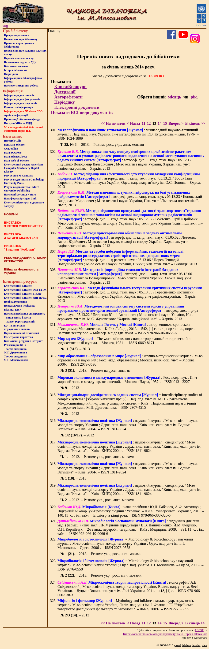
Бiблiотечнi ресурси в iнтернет (23, 341)
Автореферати (68, 96)
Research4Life (12, 140)
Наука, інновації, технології (21, 333)
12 (149, 123)
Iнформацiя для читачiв (19, 95)
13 (154, 123)
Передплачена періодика (19, 305)
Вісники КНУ (12, 309)
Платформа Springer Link (20, 198)
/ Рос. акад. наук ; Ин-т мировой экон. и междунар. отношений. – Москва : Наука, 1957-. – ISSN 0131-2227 (127, 379)
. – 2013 (75, 349)
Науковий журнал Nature (20, 194)
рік (194, 96)
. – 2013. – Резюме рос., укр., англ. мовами (102, 144)
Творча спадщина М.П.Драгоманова (15, 350)
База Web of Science (16, 160)
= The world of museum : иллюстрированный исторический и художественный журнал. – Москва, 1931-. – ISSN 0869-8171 (123, 341)
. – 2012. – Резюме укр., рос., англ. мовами (97, 457)
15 (165, 123)
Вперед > (175, 123)
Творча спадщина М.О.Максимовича (16, 358)
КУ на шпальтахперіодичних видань (17, 327)
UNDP (199, 630)
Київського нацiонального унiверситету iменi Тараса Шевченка (165, 634)
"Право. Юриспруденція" (20, 321)
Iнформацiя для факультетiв (22, 99)
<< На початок (113, 123)
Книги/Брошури (70, 86)
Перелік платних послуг (19, 58)
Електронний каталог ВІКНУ (23, 293)
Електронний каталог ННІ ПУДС (25, 297)
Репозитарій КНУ (15, 345)
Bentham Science (14, 144)
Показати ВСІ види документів (82, 112)
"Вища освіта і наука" (18, 317)
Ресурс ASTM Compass (18, 175)
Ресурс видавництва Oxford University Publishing (21, 188)
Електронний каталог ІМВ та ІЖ (25, 289)
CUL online (11, 148)
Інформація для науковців (20, 103)
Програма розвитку (16, 35)
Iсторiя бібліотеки (15, 70)
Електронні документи (76, 107)
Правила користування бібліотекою (19, 44)
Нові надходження (15, 301)
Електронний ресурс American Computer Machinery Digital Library (23, 168)
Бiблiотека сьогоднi (16, 66)
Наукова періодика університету (24, 313)
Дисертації (65, 91)
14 (159, 123)
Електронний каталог (18, 285)
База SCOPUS (13, 152)
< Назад (133, 123)
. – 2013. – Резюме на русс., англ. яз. (95, 370)
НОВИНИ (11, 214)
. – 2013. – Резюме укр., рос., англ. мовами (100, 554)
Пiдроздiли (11, 74)
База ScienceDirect (15, 156)
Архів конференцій (16, 115)
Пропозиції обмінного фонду (22, 119)
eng (5, 25)
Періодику (64, 102)
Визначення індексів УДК (20, 62)
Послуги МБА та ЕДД (18, 123)
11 (143, 123)
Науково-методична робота (21, 85)
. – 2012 (77, 435)
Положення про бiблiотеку (20, 39)
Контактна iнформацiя (18, 107)
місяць (174, 96)
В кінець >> (195, 123)
